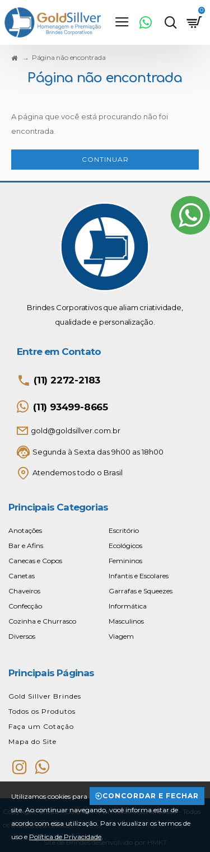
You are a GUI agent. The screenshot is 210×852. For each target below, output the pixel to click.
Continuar (105, 159)
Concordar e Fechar (150, 796)
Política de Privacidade (65, 836)
